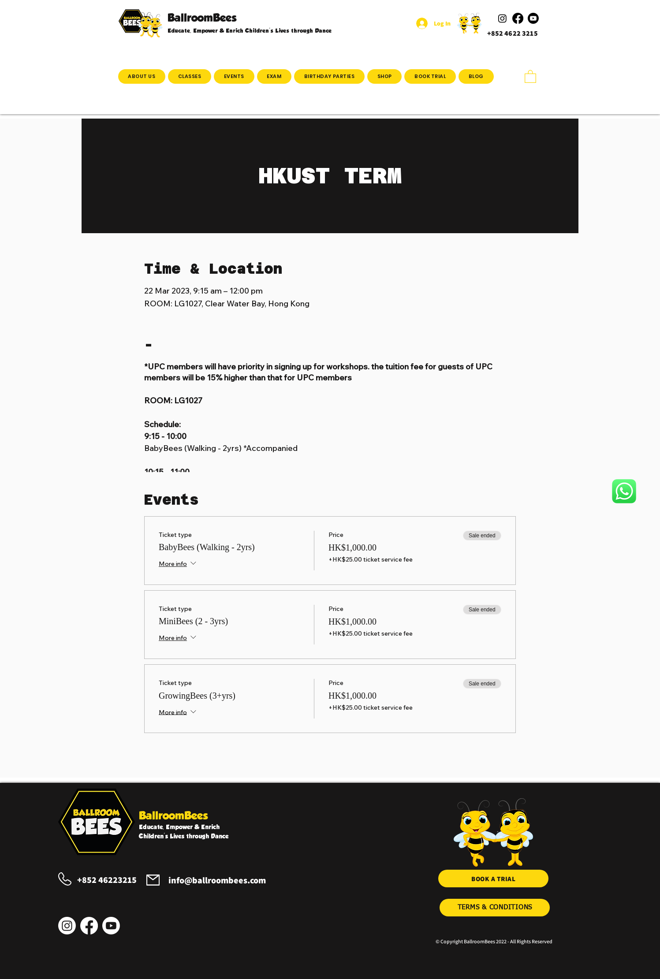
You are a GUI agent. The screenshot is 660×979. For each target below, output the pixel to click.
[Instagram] (67, 925)
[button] (189, 76)
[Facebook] (89, 925)
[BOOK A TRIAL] (493, 878)
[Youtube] (111, 925)
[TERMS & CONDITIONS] (495, 907)
